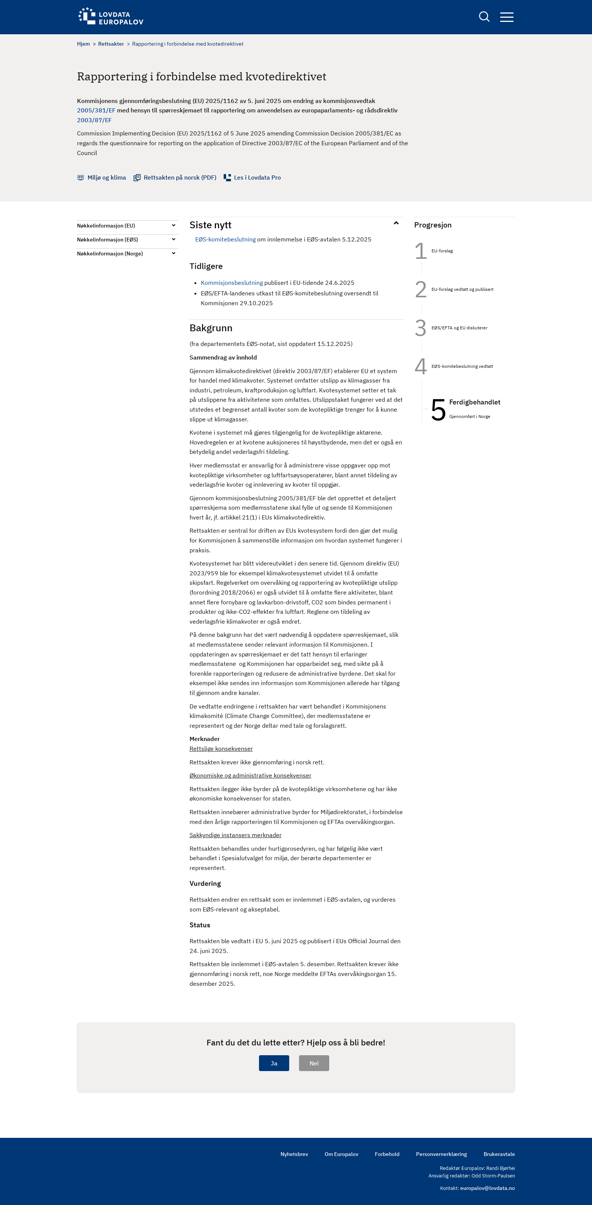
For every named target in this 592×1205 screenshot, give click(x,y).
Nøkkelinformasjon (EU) (106, 225)
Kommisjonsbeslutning (232, 282)
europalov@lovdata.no (487, 1188)
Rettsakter (111, 43)
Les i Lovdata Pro (257, 177)
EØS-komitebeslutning (225, 239)
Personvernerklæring (441, 1154)
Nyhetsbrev (294, 1154)
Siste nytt (210, 224)
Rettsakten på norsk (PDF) (180, 177)
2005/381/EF (96, 110)
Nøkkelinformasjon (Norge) (110, 253)
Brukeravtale (499, 1154)
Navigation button (506, 18)
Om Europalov (341, 1154)
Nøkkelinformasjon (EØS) (107, 239)
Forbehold (387, 1154)
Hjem (83, 43)
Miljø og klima (107, 177)
